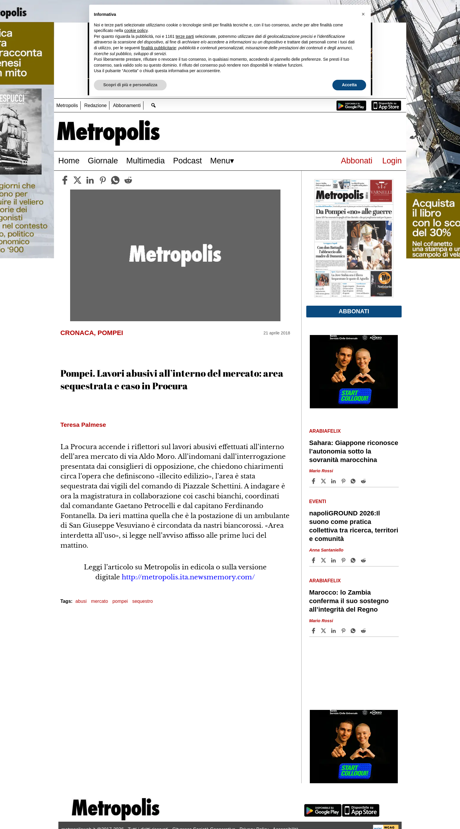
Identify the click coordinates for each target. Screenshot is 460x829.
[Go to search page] (154, 105)
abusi (81, 601)
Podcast (187, 160)
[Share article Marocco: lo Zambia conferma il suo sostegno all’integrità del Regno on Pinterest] (344, 631)
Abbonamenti (127, 105)
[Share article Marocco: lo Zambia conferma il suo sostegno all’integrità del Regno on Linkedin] (334, 631)
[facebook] (65, 180)
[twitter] (77, 180)
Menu (220, 160)
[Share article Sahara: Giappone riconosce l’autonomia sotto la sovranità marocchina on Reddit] (364, 481)
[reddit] (128, 180)
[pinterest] (103, 180)
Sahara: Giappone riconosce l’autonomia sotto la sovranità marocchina (353, 451)
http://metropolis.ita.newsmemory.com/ (188, 577)
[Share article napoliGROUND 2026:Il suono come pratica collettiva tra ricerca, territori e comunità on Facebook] (314, 560)
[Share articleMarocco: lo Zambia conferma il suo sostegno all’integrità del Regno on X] (324, 631)
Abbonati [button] (354, 311)
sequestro (142, 601)
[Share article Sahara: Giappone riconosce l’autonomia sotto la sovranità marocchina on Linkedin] (334, 481)
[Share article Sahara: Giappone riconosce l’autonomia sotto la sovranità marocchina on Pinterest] (344, 481)
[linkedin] (90, 180)
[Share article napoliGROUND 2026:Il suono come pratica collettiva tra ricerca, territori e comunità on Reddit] (364, 560)
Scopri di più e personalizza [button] (130, 84)
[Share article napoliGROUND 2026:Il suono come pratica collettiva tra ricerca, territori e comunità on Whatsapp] (354, 560)
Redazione (95, 105)
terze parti (185, 36)
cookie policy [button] (136, 30)
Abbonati (356, 160)
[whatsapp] (115, 180)
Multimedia (145, 160)
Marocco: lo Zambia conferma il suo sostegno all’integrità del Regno (349, 601)
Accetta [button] (349, 84)
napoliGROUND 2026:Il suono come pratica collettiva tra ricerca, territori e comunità (353, 526)
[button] (363, 14)
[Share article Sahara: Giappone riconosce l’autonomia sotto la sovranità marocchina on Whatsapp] (354, 481)
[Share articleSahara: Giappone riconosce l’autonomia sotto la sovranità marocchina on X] (324, 481)
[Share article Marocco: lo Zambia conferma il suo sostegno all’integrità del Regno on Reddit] (364, 631)
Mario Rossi (321, 471)
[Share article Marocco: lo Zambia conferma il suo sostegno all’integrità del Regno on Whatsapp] (354, 631)
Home (69, 160)
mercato (99, 601)
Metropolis (67, 105)
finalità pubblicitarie (158, 47)
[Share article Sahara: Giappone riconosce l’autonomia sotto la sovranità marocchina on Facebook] (314, 481)
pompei (120, 601)
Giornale (103, 160)
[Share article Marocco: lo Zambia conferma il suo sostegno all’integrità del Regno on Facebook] (314, 631)
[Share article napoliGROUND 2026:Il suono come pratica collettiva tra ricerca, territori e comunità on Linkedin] (334, 560)
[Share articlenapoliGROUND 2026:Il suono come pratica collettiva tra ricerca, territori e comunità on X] (324, 560)
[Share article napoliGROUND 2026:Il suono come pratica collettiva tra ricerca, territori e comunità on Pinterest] (344, 560)
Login (392, 160)
